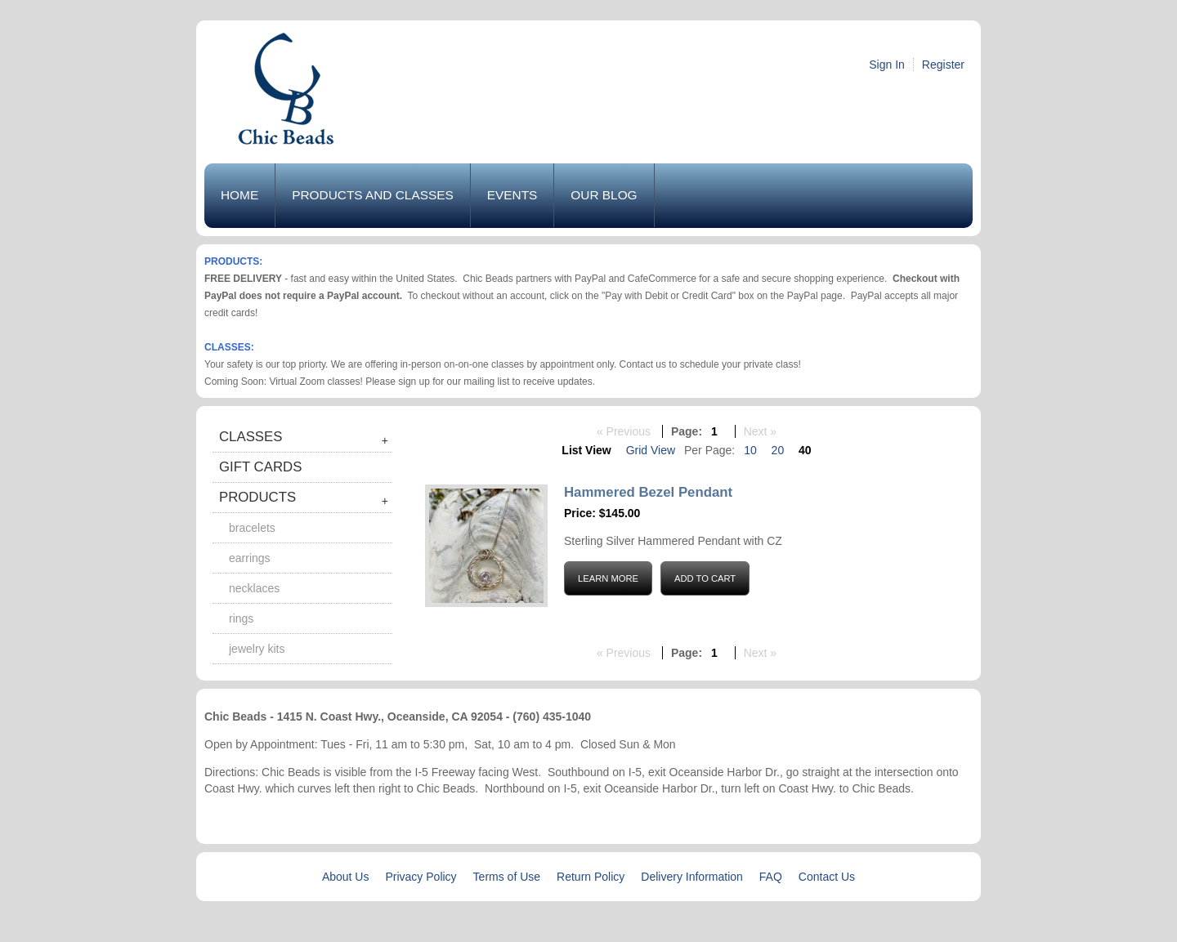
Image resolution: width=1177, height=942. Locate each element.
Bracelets (252, 527)
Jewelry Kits (256, 648)
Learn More (608, 578)
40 (805, 450)
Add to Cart (705, 578)
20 (778, 450)
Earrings (250, 558)
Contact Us (827, 876)
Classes (250, 436)
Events (512, 195)
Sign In (887, 64)
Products (257, 497)
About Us (345, 876)
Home (239, 195)
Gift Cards (260, 467)
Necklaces (254, 588)
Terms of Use (506, 876)
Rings (241, 618)
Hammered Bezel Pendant (648, 492)
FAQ (770, 876)
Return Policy (590, 876)
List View (586, 450)
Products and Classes (373, 195)
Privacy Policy (420, 876)
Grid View (650, 450)
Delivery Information (692, 876)
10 (750, 450)
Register (943, 64)
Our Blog (604, 195)
